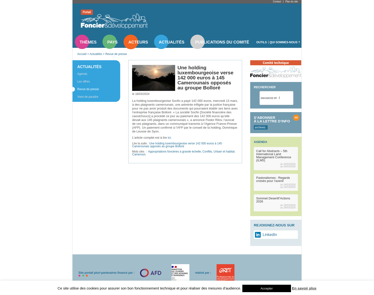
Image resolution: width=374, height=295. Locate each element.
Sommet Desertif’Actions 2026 (273, 200)
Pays (112, 42)
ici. (170, 137)
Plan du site (291, 1)
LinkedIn (270, 235)
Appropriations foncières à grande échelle (174, 151)
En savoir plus (304, 288)
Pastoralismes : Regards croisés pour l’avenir (273, 179)
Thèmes (88, 42)
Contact (277, 1)
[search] (270, 98)
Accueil (82, 54)
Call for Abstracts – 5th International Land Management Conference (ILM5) (273, 155)
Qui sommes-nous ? (285, 42)
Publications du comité (222, 42)
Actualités (172, 42)
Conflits (207, 151)
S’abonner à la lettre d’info (272, 119)
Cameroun (138, 154)
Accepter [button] (266, 288)
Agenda (82, 74)
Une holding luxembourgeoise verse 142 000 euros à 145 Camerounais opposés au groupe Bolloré (177, 145)
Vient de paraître (88, 96)
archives (260, 127)
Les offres (83, 81)
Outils (261, 42)
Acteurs (138, 42)
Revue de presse (116, 54)
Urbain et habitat (224, 151)
